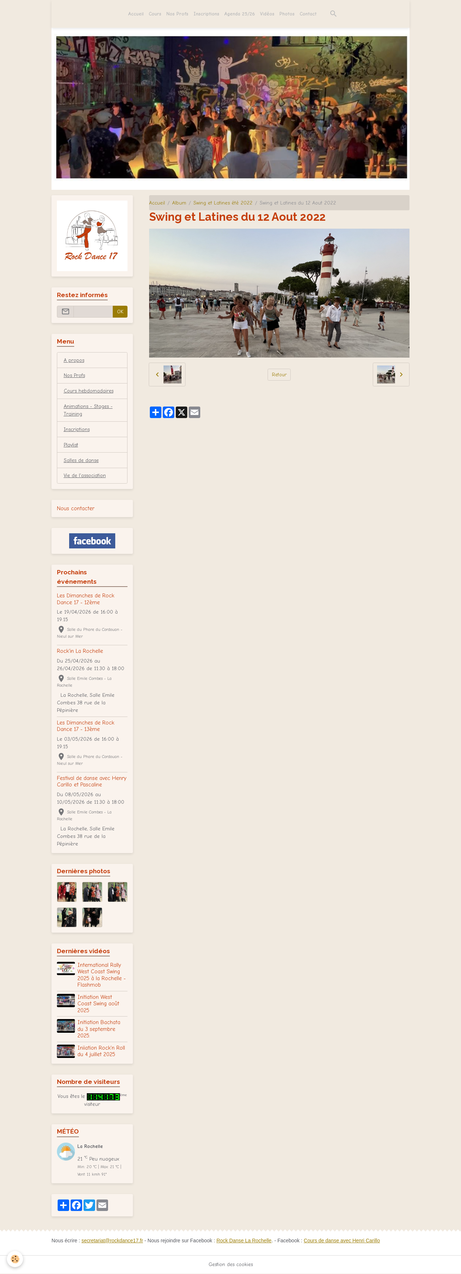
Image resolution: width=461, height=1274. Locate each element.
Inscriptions (206, 14)
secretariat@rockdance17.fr (112, 1241)
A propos (74, 360)
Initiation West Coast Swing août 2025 (98, 1004)
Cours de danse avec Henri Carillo (343, 1241)
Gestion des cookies (230, 1265)
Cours (155, 14)
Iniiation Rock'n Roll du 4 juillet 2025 (101, 1051)
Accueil (136, 14)
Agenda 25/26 (239, 14)
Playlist (71, 445)
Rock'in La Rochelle (80, 651)
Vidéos (267, 14)
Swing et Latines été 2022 (222, 203)
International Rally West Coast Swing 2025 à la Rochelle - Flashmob (101, 975)
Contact (308, 14)
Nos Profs (177, 14)
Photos (287, 14)
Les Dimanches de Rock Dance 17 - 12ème (85, 599)
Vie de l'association (85, 476)
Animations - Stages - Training (88, 410)
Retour (279, 375)
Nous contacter (75, 509)
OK (120, 312)
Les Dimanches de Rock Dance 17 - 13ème (85, 726)
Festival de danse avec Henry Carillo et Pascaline (91, 781)
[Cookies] (15, 1259)
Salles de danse (82, 461)
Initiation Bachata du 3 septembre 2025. (98, 1030)
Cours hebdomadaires (89, 391)
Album (179, 203)
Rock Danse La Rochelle (244, 1241)
